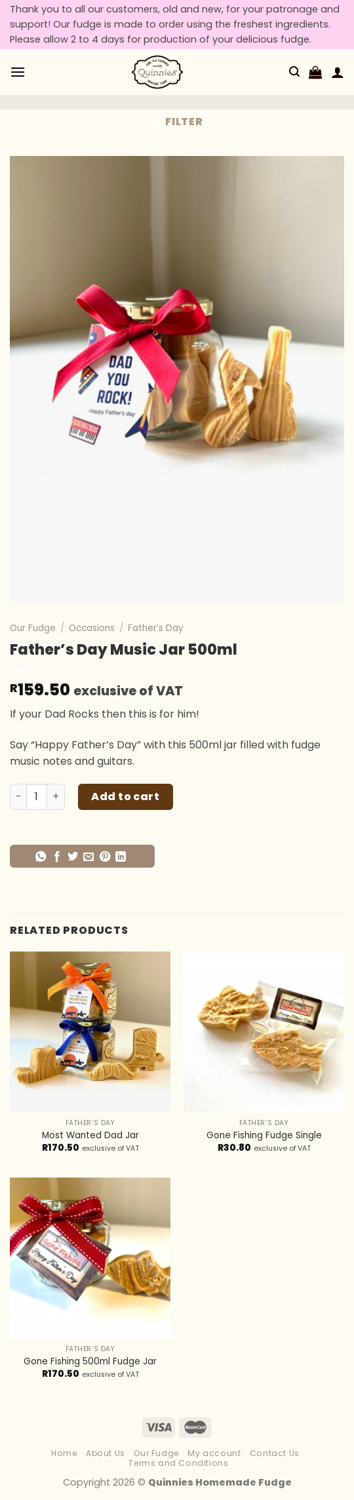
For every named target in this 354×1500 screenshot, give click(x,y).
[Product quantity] (36, 797)
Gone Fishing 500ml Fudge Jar (90, 1362)
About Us (105, 1453)
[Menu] (18, 72)
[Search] (294, 72)
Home (64, 1453)
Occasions (92, 628)
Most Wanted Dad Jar (90, 1136)
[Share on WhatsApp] (40, 857)
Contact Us (275, 1453)
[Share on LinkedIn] (120, 857)
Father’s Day (156, 628)
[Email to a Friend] (88, 857)
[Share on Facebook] (57, 857)
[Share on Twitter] (73, 857)
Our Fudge (33, 628)
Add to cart (125, 796)
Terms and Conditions (178, 1463)
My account (214, 1453)
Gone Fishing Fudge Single (264, 1136)
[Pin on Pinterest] (105, 857)
